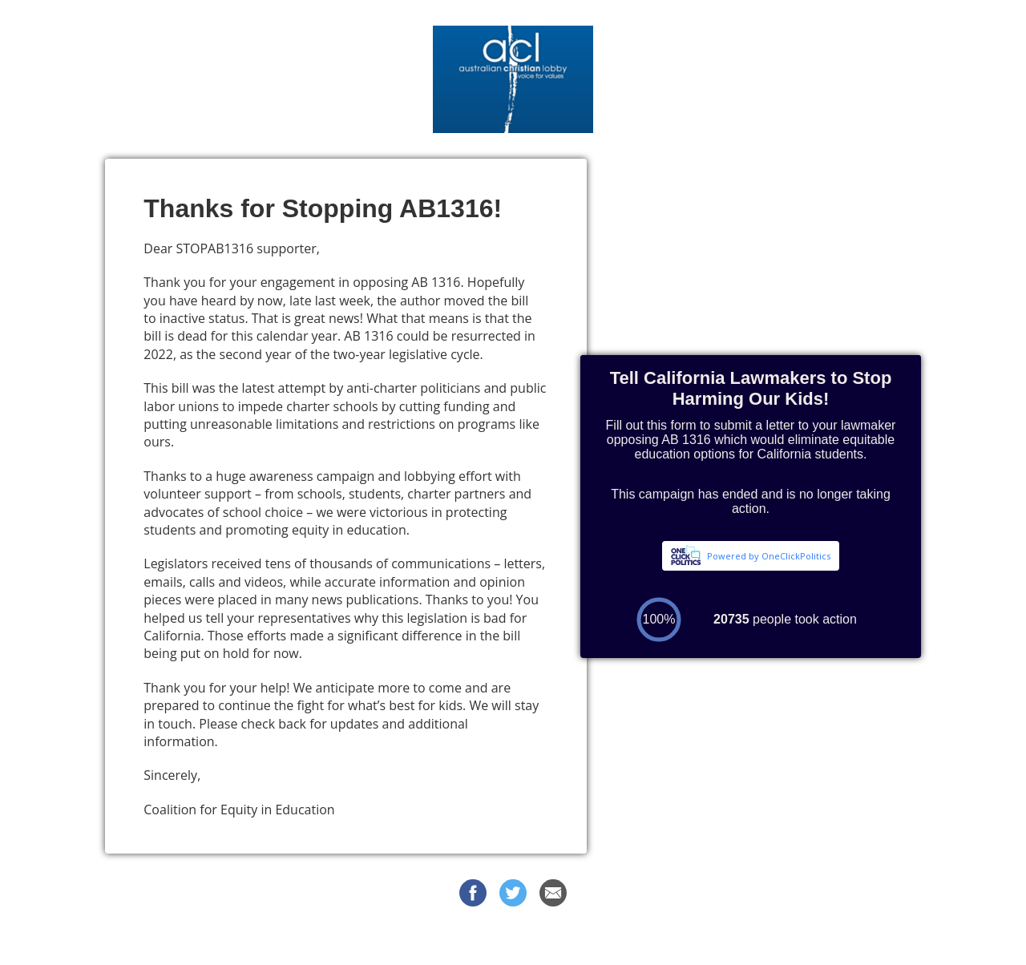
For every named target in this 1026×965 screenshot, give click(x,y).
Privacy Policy (652, 940)
